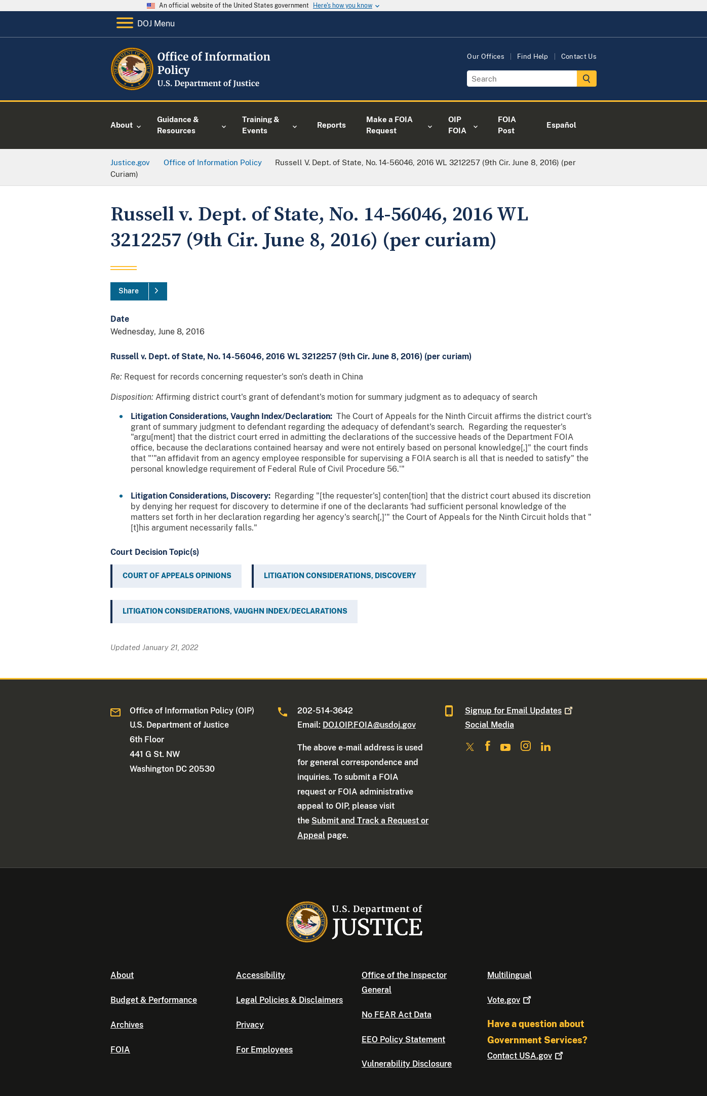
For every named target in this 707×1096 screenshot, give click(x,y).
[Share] (138, 291)
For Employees (264, 1049)
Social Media (489, 725)
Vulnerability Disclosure (407, 1064)
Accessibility (260, 975)
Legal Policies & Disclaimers (289, 1000)
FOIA (120, 1049)
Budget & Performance (153, 1000)
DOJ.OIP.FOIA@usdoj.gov (369, 725)
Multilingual (509, 975)
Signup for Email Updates (520, 710)
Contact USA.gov (526, 1056)
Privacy (250, 1025)
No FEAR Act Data (396, 1014)
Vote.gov (510, 1000)
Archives (126, 1025)
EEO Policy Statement (403, 1039)
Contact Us (579, 56)
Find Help (532, 56)
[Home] (192, 88)
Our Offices (485, 56)
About (122, 975)
